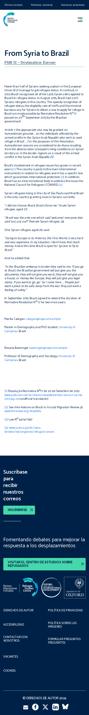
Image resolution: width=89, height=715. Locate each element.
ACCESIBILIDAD (13, 625)
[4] (61, 185)
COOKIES (9, 671)
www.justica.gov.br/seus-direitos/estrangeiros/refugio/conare (29, 429)
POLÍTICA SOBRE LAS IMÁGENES (62, 625)
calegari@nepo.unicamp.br (43, 319)
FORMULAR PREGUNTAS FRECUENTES (64, 641)
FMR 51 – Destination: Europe (30, 62)
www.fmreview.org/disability (22, 411)
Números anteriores (73, 5)
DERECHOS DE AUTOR (18, 610)
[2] (14, 169)
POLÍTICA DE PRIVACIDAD (65, 610)
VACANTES (10, 657)
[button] (82, 19)
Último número (13, 5)
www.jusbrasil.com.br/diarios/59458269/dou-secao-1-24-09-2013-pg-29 (43, 397)
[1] (6, 391)
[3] (62, 177)
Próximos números (42, 5)
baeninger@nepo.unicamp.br (48, 348)
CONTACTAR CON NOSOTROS (15, 639)
